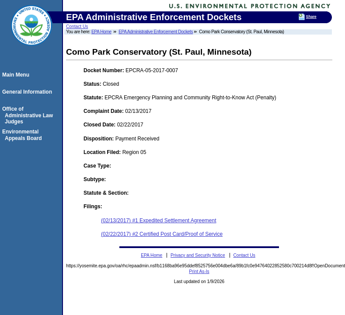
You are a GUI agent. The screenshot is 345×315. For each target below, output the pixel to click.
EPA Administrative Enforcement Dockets (155, 31)
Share (311, 16)
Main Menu (17, 75)
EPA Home (101, 31)
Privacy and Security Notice (198, 255)
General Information (28, 92)
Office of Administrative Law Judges (29, 115)
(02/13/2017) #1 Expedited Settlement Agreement (158, 220)
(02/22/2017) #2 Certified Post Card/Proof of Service (162, 234)
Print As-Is (199, 271)
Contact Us (77, 26)
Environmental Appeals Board (23, 135)
